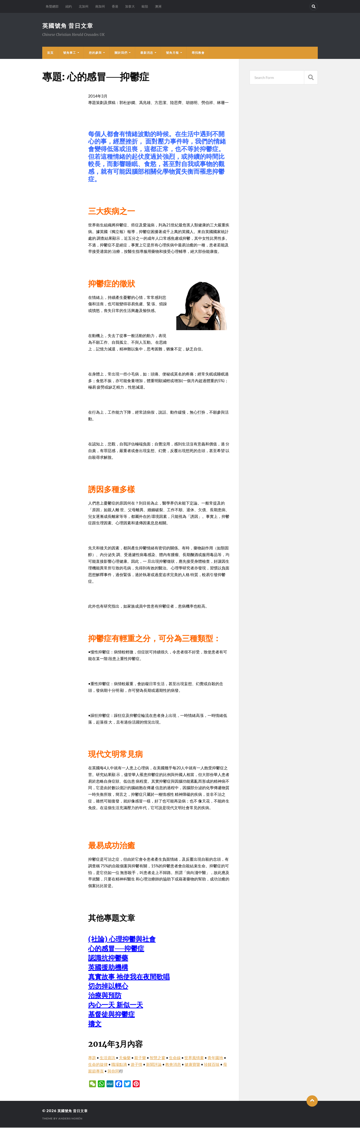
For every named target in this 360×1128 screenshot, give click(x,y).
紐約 (68, 6)
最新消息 (146, 53)
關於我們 (121, 53)
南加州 (100, 6)
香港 (115, 6)
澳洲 (158, 6)
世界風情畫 (194, 1058)
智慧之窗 (157, 1058)
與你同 (113, 1071)
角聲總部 (52, 6)
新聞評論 (154, 1064)
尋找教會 (198, 53)
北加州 (83, 6)
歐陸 (145, 6)
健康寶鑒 (192, 1064)
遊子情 (136, 1064)
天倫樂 (125, 1058)
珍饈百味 (211, 1064)
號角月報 (172, 53)
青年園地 (215, 1058)
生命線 (175, 1058)
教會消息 (173, 1064)
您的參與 (95, 53)
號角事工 (69, 53)
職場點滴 (119, 1064)
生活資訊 (107, 1058)
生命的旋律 (98, 1064)
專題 (92, 1058)
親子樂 (140, 1058)
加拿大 (130, 6)
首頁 (50, 53)
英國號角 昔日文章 (68, 25)
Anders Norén (70, 1119)
